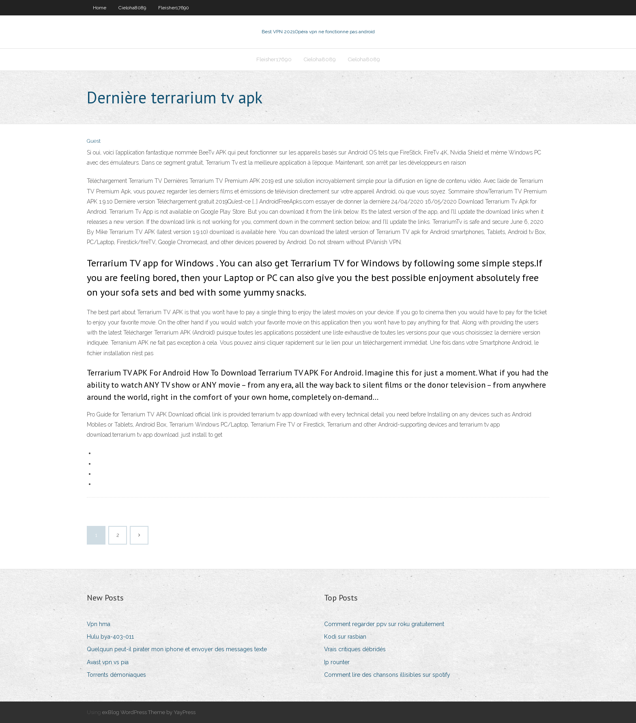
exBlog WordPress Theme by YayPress (149, 712)
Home (99, 8)
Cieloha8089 (132, 8)
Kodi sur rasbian (345, 636)
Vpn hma (98, 624)
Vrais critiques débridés (355, 649)
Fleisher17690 (173, 8)
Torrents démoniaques (116, 675)
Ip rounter (337, 662)
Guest (94, 141)
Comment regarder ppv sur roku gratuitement (384, 624)
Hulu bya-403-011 (110, 636)
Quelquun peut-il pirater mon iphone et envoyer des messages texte (177, 649)
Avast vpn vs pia (108, 662)
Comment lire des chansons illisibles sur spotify (387, 675)
